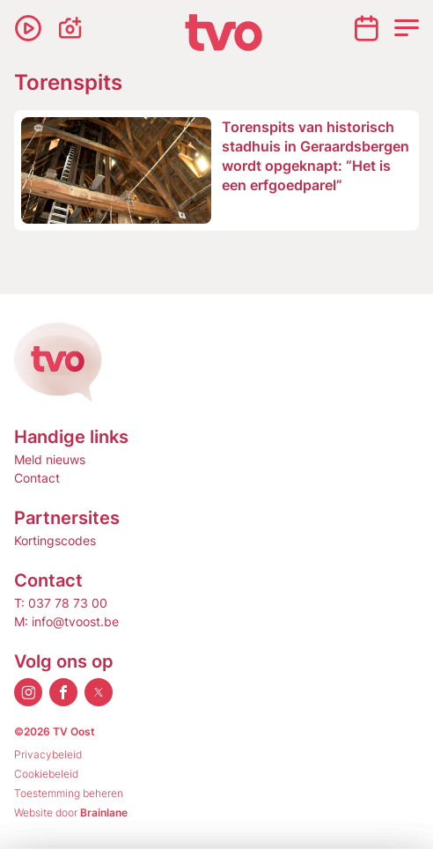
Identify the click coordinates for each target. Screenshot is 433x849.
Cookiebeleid (46, 773)
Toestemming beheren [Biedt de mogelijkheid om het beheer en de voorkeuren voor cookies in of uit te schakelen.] (68, 793)
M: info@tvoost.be (66, 621)
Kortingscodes (55, 540)
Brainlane (104, 812)
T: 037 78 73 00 (60, 602)
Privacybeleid (48, 754)
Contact (37, 477)
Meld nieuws (49, 459)
